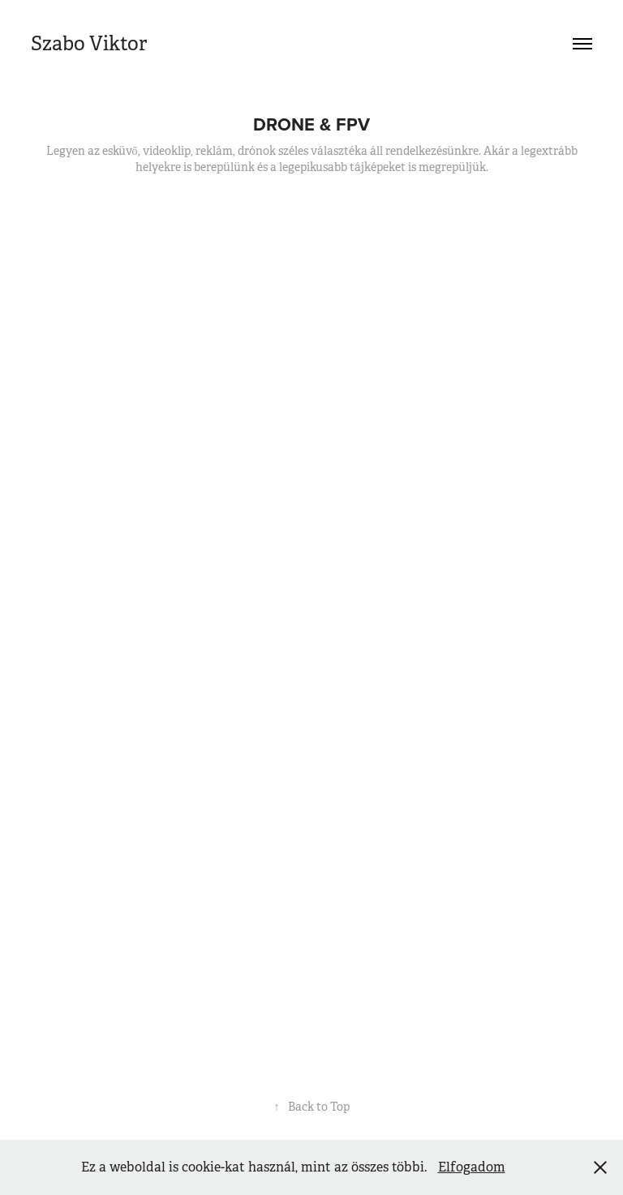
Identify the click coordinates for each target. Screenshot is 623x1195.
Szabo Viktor (89, 44)
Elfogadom (471, 1167)
